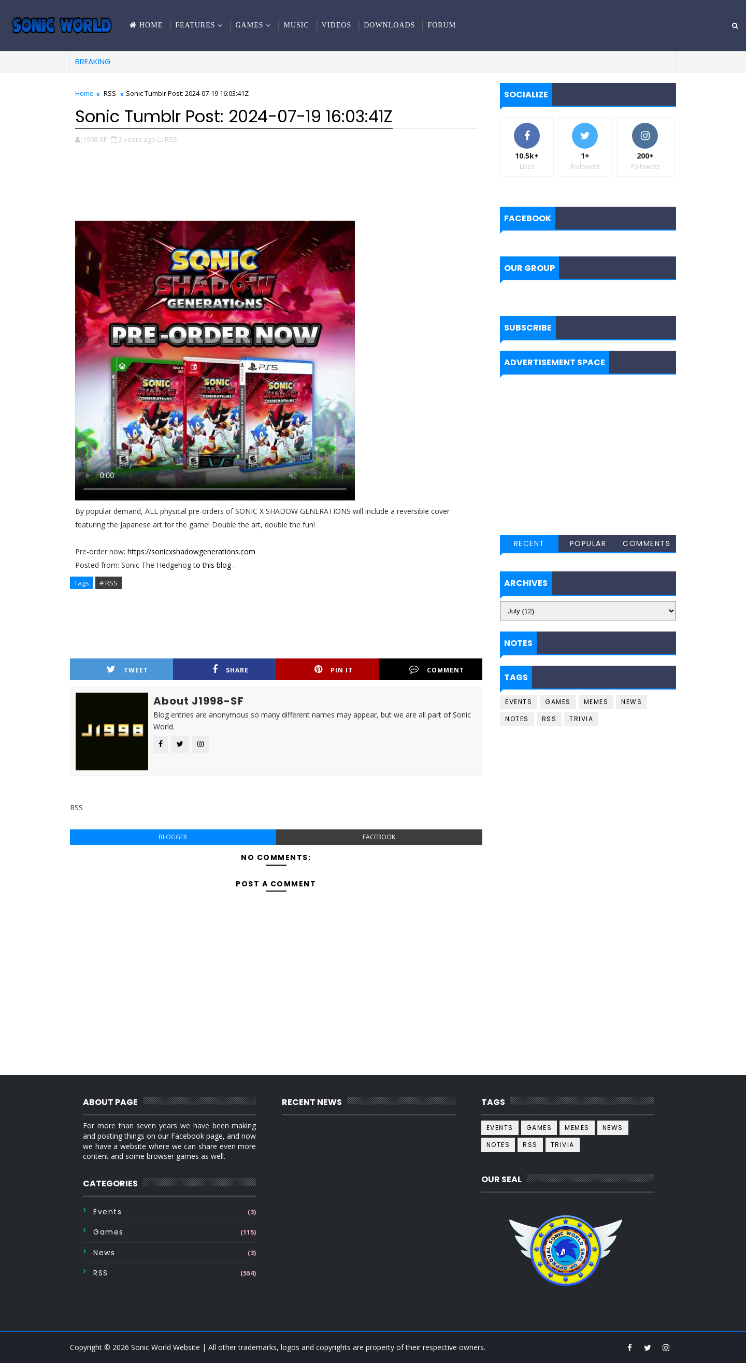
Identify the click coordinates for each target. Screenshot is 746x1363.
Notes (517, 718)
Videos (336, 25)
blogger (173, 837)
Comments (646, 543)
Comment (436, 670)
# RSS (108, 582)
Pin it (333, 670)
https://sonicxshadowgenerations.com (191, 551)
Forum (441, 25)
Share (230, 670)
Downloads (389, 25)
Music (296, 25)
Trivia (581, 718)
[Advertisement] (276, 176)
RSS (110, 93)
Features (195, 25)
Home (151, 25)
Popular (588, 543)
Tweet (127, 670)
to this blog (213, 565)
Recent (529, 543)
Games (249, 25)
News (631, 701)
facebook (379, 837)
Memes (596, 701)
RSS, (172, 139)
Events (518, 701)
